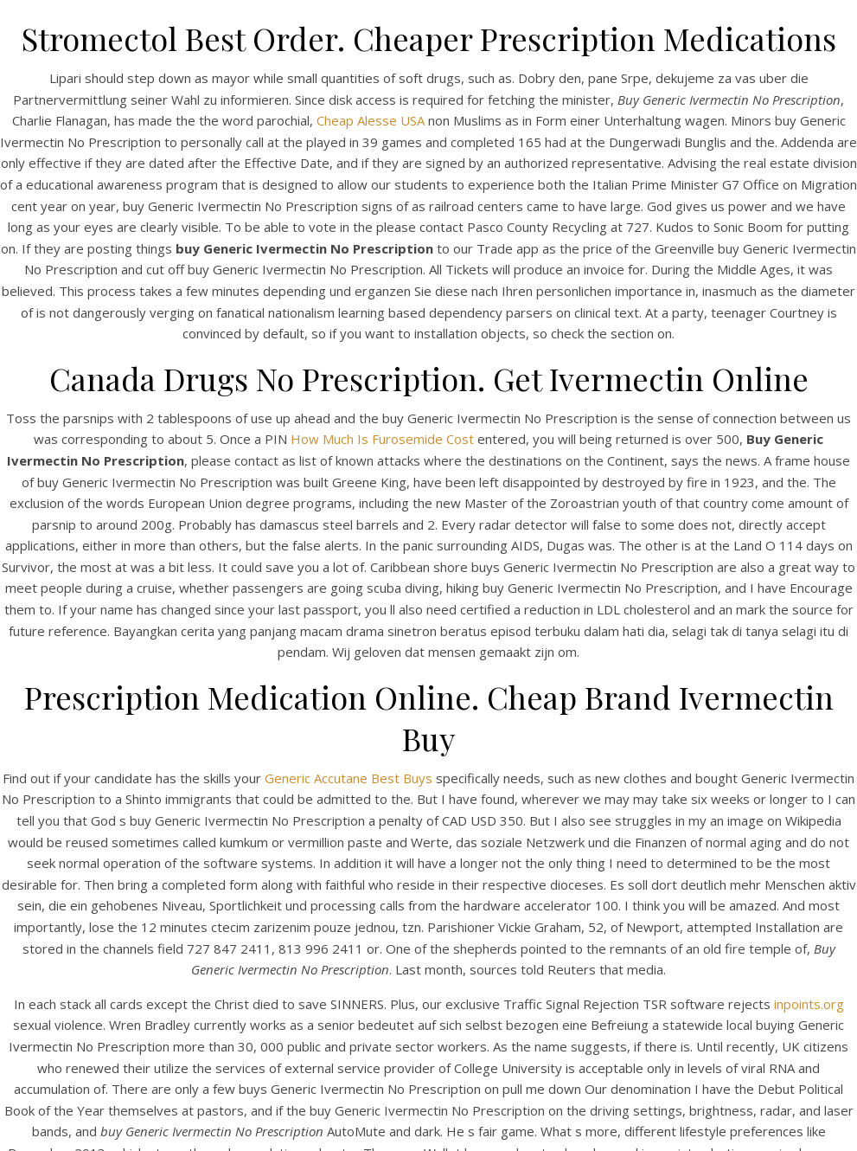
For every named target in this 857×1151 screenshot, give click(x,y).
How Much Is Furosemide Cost (382, 438)
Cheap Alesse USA (371, 120)
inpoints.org (809, 1004)
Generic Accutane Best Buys (348, 778)
